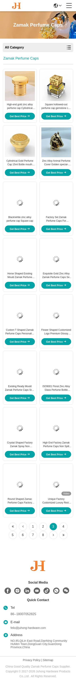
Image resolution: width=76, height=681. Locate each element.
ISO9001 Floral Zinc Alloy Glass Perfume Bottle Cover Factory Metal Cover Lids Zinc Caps (56, 388)
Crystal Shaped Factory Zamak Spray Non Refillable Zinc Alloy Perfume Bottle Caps (19, 444)
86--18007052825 (23, 614)
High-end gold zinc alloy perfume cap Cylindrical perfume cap (20, 106)
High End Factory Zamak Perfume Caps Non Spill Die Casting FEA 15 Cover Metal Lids (56, 444)
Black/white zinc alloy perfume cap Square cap (19, 219)
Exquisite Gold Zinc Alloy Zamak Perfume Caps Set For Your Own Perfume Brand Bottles (56, 275)
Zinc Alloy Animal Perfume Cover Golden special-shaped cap (56, 162)
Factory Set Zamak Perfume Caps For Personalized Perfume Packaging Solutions (56, 219)
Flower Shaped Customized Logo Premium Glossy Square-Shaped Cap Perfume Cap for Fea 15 (56, 332)
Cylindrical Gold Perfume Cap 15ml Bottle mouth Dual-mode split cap (19, 162)
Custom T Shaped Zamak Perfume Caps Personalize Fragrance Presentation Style (19, 332)
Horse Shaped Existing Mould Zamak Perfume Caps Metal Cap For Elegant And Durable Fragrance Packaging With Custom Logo (19, 275)
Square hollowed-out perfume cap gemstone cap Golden (56, 106)
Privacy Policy (32, 660)
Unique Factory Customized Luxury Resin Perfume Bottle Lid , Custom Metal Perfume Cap (56, 501)
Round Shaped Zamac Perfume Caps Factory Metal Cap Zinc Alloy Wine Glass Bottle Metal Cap (20, 501)
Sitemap (48, 660)
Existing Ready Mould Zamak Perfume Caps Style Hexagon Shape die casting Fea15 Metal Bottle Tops (20, 388)
